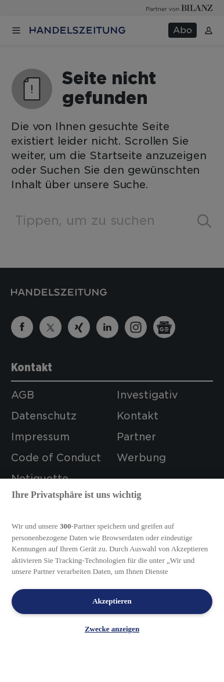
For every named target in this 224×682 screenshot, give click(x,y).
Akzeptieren (112, 601)
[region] (112, 580)
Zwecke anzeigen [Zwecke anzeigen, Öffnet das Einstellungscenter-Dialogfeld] (112, 628)
